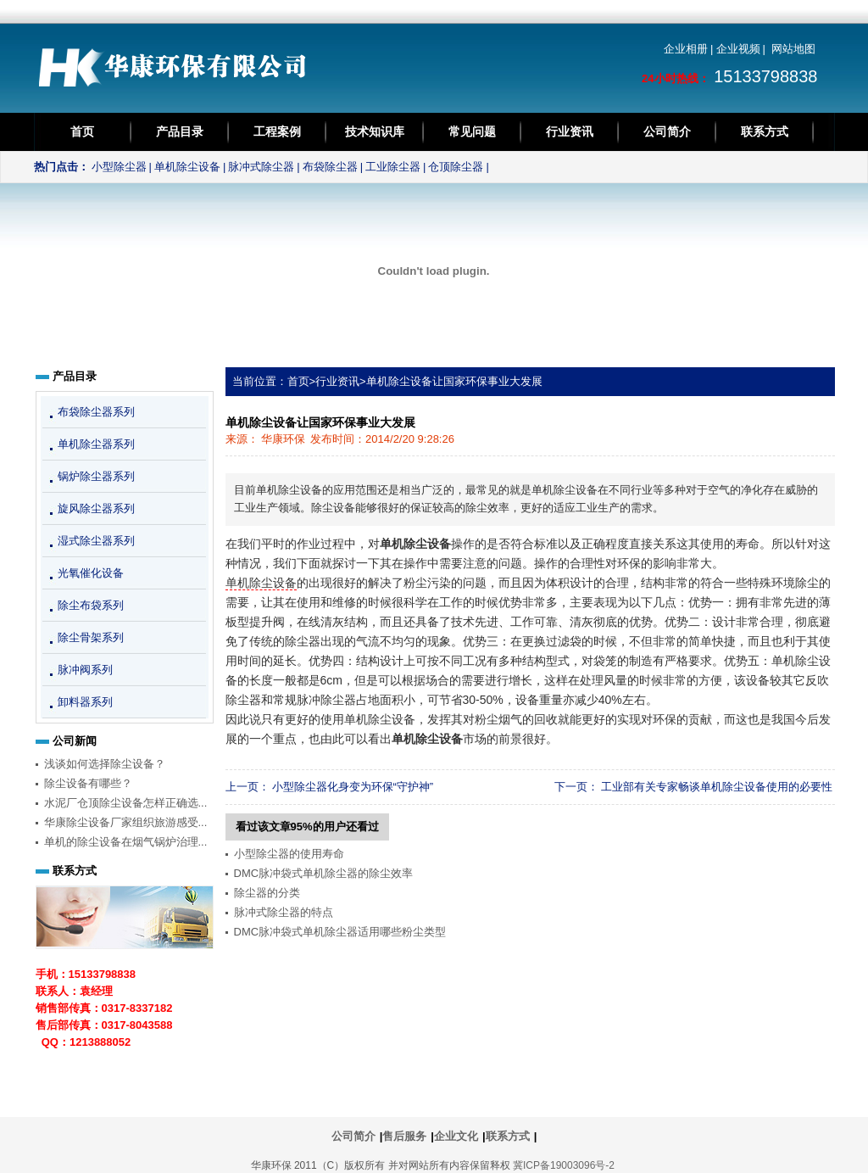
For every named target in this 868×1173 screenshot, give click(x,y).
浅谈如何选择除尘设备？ (104, 763)
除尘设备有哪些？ (88, 783)
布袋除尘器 (330, 166)
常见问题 (472, 131)
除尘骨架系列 (91, 637)
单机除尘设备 (187, 166)
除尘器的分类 (267, 892)
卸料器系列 (85, 701)
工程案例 (277, 131)
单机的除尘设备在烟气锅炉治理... (126, 841)
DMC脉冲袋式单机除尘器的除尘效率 (324, 873)
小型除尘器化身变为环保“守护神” (353, 786)
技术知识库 (374, 131)
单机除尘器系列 (96, 444)
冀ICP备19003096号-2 (564, 1165)
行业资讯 (569, 131)
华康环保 (283, 439)
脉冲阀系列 (85, 669)
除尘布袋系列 (91, 605)
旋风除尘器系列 (96, 508)
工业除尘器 (392, 166)
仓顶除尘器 (455, 166)
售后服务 (404, 1136)
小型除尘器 (119, 166)
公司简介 (667, 131)
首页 (82, 131)
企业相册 (686, 48)
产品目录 (179, 131)
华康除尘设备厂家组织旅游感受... (126, 822)
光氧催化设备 (91, 573)
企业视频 (738, 48)
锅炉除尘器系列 (96, 476)
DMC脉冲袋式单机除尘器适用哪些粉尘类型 (340, 931)
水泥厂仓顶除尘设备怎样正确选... (126, 802)
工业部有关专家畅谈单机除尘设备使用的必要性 (716, 786)
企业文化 (456, 1136)
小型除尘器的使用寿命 (289, 853)
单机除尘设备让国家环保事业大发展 (454, 381)
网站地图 (793, 48)
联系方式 (764, 131)
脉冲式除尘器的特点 (283, 912)
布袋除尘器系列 (96, 411)
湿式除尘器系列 (96, 540)
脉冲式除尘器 (261, 166)
